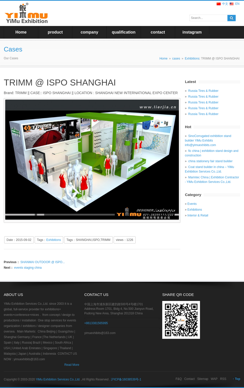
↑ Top (236, 379)
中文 (225, 4)
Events (192, 204)
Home (20, 32)
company (89, 32)
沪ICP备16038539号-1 (126, 379)
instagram (191, 32)
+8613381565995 (96, 323)
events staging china (27, 267)
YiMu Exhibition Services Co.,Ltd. (58, 379)
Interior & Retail (197, 215)
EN (237, 4)
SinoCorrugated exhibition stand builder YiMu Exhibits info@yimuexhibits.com (208, 140)
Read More (71, 365)
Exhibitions (192, 58)
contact (158, 32)
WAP (214, 379)
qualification (123, 32)
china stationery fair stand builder (210, 161)
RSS (223, 379)
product (55, 32)
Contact (189, 379)
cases (176, 58)
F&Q (179, 379)
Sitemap (202, 379)
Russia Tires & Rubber (203, 91)
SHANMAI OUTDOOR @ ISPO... (42, 262)
